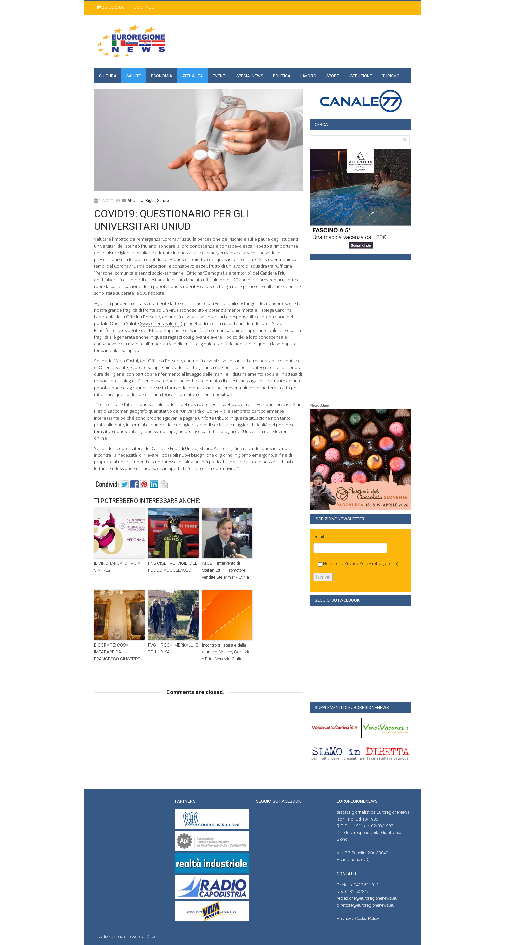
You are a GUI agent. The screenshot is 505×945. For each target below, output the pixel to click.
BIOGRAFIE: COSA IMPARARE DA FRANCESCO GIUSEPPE (117, 652)
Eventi (219, 76)
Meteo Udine (319, 405)
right (150, 200)
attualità (135, 200)
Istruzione (360, 76)
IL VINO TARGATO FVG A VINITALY (117, 567)
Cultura (107, 76)
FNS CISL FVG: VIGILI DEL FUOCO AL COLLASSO (172, 567)
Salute (133, 76)
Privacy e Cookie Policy (358, 918)
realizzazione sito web (118, 936)
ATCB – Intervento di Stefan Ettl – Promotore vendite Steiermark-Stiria (225, 570)
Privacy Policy (357, 563)
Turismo (391, 76)
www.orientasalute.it (161, 323)
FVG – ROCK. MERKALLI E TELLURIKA (173, 648)
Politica (281, 76)
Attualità (192, 76)
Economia (161, 76)
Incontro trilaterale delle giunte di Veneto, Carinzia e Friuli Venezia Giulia (226, 652)
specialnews (249, 76)
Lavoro (308, 76)
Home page (142, 7)
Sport (332, 76)
